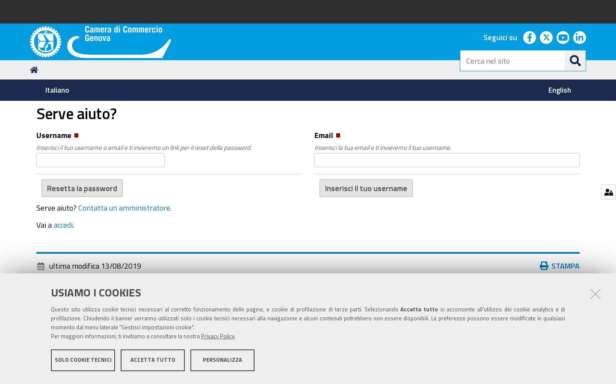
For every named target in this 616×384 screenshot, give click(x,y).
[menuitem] (57, 90)
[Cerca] (575, 60)
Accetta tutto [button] (152, 361)
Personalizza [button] (222, 361)
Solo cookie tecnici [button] (83, 361)
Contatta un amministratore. (125, 259)
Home (35, 121)
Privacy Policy (217, 338)
